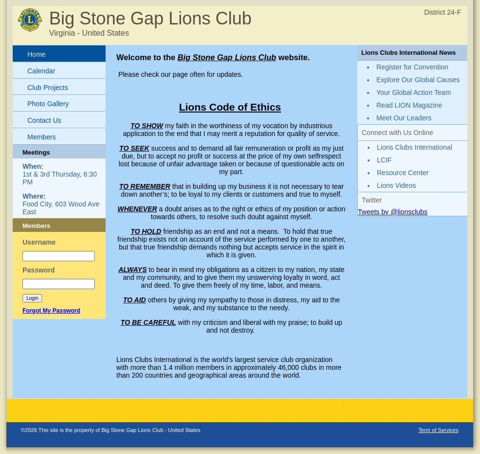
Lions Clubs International (414, 147)
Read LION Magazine (409, 105)
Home (36, 54)
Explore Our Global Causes (417, 80)
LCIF (384, 160)
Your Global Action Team (413, 92)
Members (41, 137)
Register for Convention (412, 67)
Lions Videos (396, 185)
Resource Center (403, 173)
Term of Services (438, 430)
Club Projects (47, 87)
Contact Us (44, 120)
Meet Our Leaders (404, 118)
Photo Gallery (48, 104)
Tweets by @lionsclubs (393, 212)
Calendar (41, 71)
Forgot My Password (51, 310)
